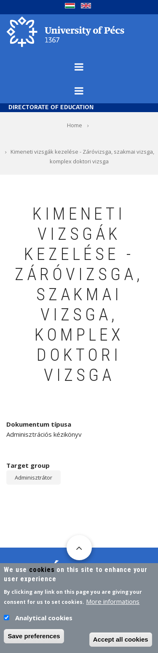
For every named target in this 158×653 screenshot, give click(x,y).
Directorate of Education (51, 107)
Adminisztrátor (33, 477)
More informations (112, 605)
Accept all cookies (120, 642)
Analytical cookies (43, 621)
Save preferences (34, 639)
